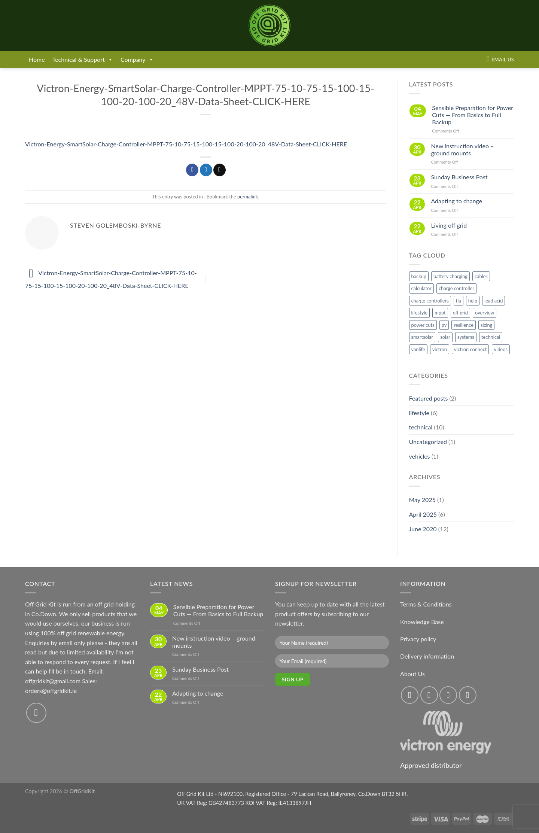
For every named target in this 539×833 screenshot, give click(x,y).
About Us (412, 673)
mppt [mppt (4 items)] (440, 313)
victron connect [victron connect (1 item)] (470, 349)
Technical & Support (82, 59)
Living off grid (449, 225)
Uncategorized (428, 441)
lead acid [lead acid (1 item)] (493, 301)
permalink (247, 197)
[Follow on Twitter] (448, 695)
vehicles (419, 456)
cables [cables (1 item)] (481, 276)
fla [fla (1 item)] (458, 301)
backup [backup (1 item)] (418, 276)
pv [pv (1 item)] (444, 325)
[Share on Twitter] (206, 170)
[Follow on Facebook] (409, 695)
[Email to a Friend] (219, 170)
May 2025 (422, 499)
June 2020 (423, 528)
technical (421, 427)
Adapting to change (456, 200)
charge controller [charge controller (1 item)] (456, 288)
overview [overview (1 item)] (484, 313)
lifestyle (419, 412)
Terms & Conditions (426, 604)
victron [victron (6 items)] (439, 349)
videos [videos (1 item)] (501, 349)
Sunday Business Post (459, 176)
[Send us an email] (36, 713)
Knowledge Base (422, 621)
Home (37, 59)
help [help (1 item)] (472, 301)
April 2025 (423, 514)
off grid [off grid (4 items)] (460, 313)
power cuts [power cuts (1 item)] (423, 325)
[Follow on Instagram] (429, 695)
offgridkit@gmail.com (52, 680)
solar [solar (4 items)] (445, 337)
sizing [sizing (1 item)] (486, 325)
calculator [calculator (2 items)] (421, 288)
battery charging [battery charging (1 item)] (450, 276)
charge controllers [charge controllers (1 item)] (430, 301)
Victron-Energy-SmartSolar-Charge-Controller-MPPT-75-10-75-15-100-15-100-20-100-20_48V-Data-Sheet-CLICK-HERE (186, 144)
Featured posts (428, 398)
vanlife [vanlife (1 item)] (418, 349)
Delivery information (427, 656)
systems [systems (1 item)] (465, 337)
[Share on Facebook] (192, 170)
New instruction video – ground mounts (462, 149)
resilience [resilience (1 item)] (463, 325)
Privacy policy (418, 638)
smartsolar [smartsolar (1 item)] (422, 337)
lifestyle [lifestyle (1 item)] (419, 313)
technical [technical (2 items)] (490, 337)
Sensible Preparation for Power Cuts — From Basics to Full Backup (472, 114)
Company (137, 59)
